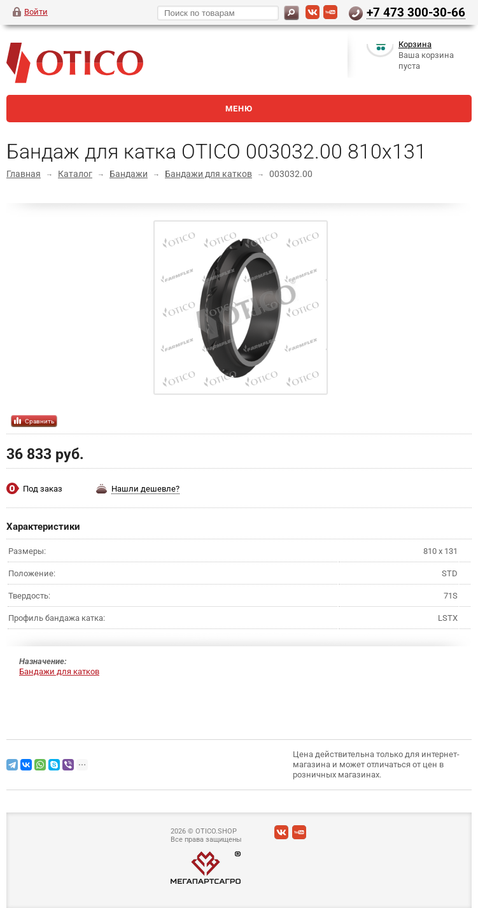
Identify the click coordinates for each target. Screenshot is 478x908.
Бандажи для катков (208, 174)
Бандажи (128, 174)
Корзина (415, 47)
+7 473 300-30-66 (416, 12)
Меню (239, 108)
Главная (23, 174)
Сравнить (39, 421)
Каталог (75, 174)
